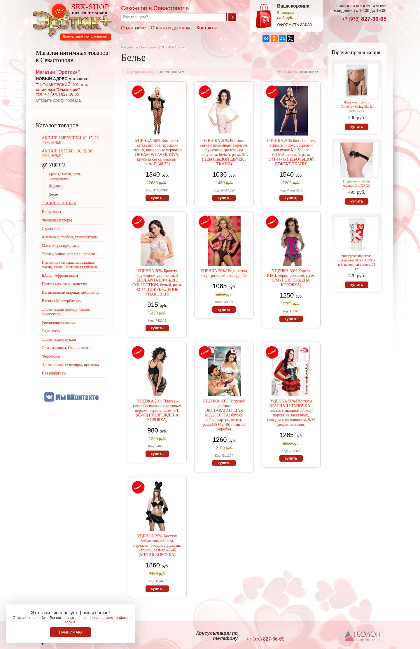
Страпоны (50, 228)
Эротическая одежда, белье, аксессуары (66, 311)
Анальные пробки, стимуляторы (70, 237)
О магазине (133, 27)
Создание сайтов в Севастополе (363, 636)
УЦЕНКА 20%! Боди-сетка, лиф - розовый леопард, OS (224, 273)
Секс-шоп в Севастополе (139, 47)
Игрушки (55, 186)
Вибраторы (51, 212)
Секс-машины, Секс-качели (65, 348)
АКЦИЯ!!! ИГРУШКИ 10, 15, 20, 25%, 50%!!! (71, 140)
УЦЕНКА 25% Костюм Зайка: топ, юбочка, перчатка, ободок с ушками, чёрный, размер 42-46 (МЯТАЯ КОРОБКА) (157, 545)
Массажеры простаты (60, 245)
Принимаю (70, 632)
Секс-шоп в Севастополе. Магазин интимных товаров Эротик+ (70, 20)
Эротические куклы (59, 339)
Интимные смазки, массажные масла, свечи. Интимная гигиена (70, 264)
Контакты (207, 27)
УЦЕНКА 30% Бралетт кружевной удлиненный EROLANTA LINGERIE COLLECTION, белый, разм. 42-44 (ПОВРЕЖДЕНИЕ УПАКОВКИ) (157, 282)
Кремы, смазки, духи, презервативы (65, 176)
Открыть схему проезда (58, 100)
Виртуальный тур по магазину (85, 36)
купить (157, 198)
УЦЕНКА (167, 47)
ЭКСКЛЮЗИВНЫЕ (59, 203)
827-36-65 (364, 19)
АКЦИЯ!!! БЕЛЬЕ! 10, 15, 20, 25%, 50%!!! (67, 153)
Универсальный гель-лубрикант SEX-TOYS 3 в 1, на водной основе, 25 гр (356, 262)
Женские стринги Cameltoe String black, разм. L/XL (357, 106)
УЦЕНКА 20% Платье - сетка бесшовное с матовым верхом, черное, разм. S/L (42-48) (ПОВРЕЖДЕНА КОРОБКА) (157, 410)
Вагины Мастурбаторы (61, 301)
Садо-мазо (51, 331)
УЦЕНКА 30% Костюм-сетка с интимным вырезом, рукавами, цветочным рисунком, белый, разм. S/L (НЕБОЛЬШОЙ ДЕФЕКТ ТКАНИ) (224, 152)
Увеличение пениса (58, 322)
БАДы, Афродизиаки (60, 275)
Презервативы (54, 373)
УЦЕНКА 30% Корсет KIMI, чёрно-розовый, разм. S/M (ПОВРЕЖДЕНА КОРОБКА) (291, 278)
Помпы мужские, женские (64, 284)
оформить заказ (294, 24)
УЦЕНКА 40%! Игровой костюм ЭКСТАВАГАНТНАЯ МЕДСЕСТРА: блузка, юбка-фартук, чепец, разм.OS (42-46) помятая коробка (224, 415)
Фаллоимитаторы (57, 220)
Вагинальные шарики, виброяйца (70, 292)
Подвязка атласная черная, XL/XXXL (356, 183)
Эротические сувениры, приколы (70, 365)
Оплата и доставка (171, 27)
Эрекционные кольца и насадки (69, 254)
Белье (53, 194)
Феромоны (51, 356)
